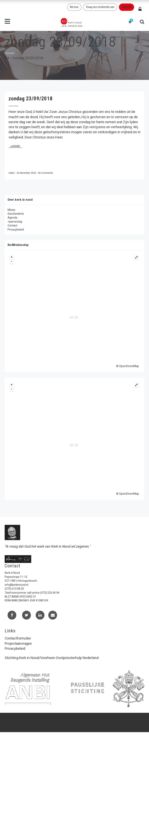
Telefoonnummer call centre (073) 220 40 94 (32, 592)
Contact (12, 225)
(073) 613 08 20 (14, 588)
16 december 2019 (26, 173)
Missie (11, 209)
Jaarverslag (15, 221)
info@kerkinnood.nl (16, 584)
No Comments (45, 173)
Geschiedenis (16, 213)
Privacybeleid (16, 229)
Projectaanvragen (18, 643)
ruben (12, 173)
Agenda (12, 217)
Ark (7, 58)
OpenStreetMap (129, 366)
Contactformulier (18, 638)
